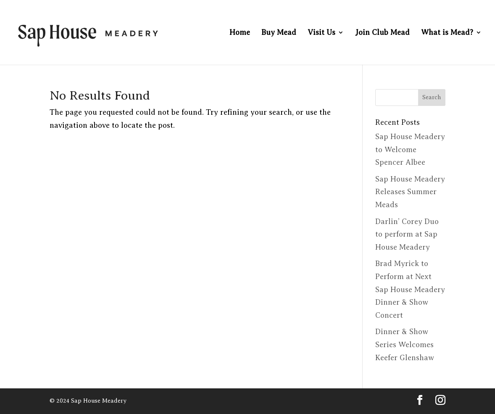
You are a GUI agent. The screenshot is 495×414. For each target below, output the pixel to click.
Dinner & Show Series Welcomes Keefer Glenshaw (404, 344)
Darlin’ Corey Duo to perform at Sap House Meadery (407, 234)
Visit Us (321, 33)
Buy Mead (278, 33)
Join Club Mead (382, 33)
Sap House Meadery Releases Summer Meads (410, 192)
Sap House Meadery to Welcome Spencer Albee (410, 149)
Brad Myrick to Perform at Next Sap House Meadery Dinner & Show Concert (410, 289)
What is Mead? (447, 33)
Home (239, 33)
